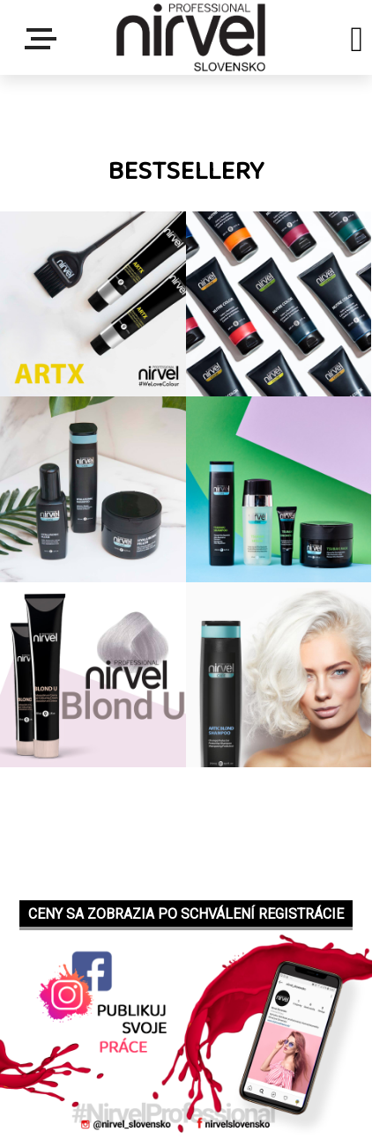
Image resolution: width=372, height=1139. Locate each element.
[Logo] (191, 37)
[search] (356, 42)
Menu (44, 38)
